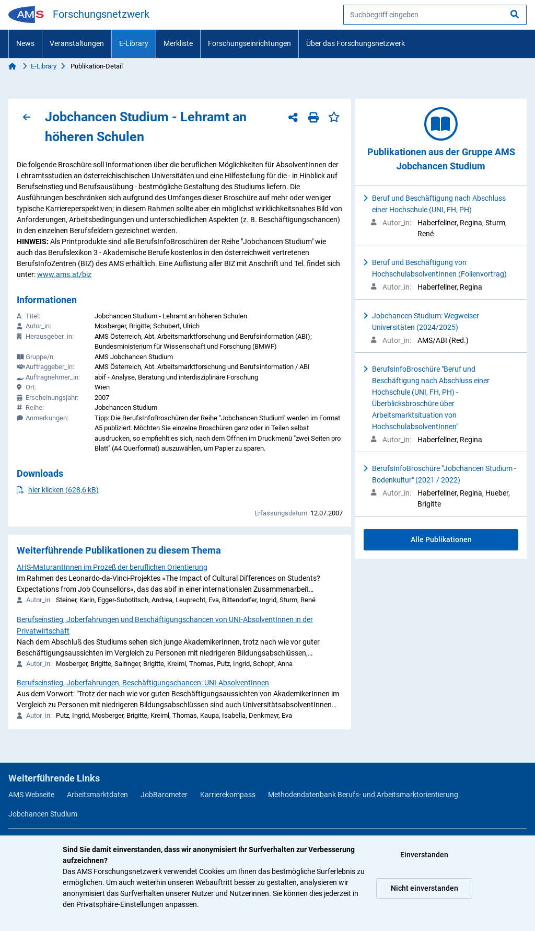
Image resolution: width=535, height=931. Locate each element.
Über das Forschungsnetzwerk (355, 43)
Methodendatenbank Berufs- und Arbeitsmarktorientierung (363, 794)
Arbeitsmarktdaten (97, 794)
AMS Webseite (31, 794)
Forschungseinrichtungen (249, 43)
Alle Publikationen (441, 539)
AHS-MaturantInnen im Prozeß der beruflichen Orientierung (112, 567)
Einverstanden (424, 854)
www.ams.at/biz (64, 274)
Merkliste (178, 43)
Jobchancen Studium (42, 814)
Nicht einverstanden (424, 888)
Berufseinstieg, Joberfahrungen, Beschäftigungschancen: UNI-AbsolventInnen (143, 683)
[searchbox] (435, 15)
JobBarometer (164, 794)
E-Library (133, 43)
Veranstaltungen (77, 43)
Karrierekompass (227, 794)
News (25, 43)
